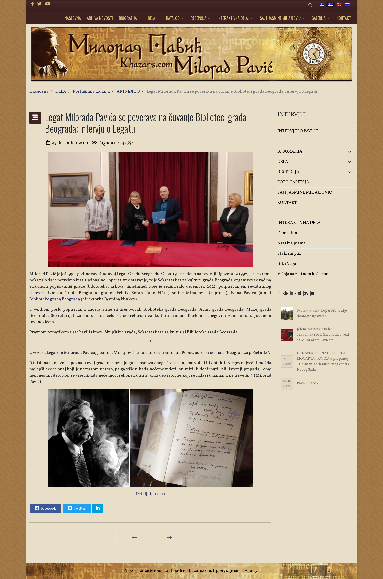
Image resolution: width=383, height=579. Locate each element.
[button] (341, 152)
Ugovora (37, 293)
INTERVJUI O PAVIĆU (297, 131)
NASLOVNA (73, 18)
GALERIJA (319, 18)
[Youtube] (47, 4)
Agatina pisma (291, 243)
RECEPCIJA (198, 18)
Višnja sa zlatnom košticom (303, 274)
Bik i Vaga (286, 264)
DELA (151, 18)
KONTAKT (344, 18)
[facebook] (32, 4)
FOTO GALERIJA (293, 182)
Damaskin (287, 233)
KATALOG (173, 18)
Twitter (76, 508)
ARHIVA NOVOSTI (100, 18)
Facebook (45, 508)
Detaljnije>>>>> (151, 494)
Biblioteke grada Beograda (54, 299)
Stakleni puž (289, 253)
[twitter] (39, 4)
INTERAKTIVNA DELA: (233, 18)
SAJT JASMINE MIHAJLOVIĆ (280, 18)
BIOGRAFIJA (128, 18)
